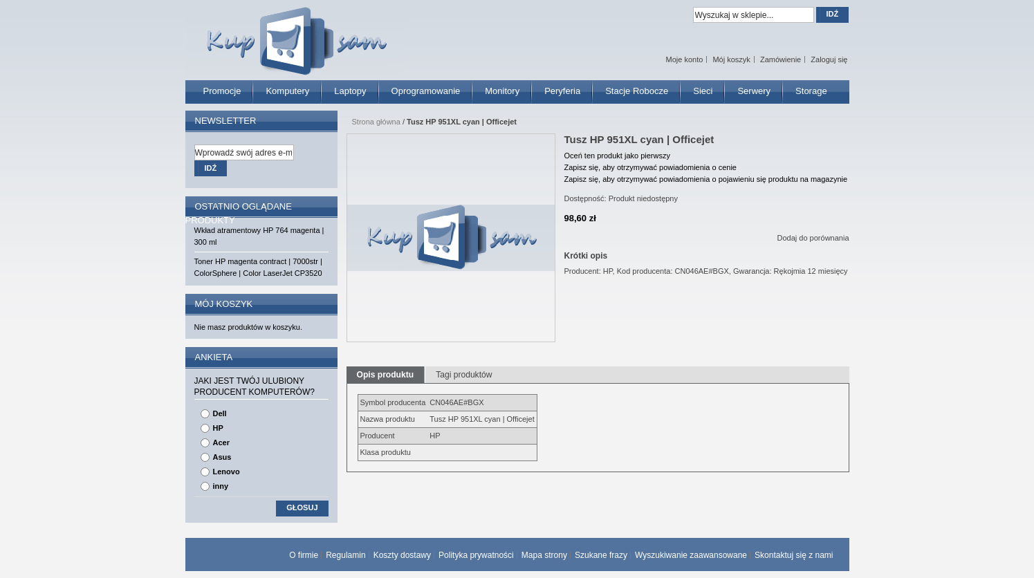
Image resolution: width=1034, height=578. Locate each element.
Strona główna (376, 122)
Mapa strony (544, 555)
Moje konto (684, 59)
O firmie (303, 555)
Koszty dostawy (402, 555)
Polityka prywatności (476, 555)
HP (218, 428)
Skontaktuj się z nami (794, 555)
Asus (222, 457)
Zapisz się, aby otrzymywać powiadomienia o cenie (650, 167)
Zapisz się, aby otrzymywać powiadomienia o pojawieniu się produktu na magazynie (706, 179)
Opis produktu (385, 375)
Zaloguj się (829, 59)
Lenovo (226, 471)
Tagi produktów (464, 375)
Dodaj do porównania (813, 238)
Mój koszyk (731, 59)
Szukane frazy (601, 555)
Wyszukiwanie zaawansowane (691, 555)
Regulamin (345, 555)
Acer (221, 442)
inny (221, 486)
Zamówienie (780, 59)
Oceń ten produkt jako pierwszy (617, 155)
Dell (220, 413)
